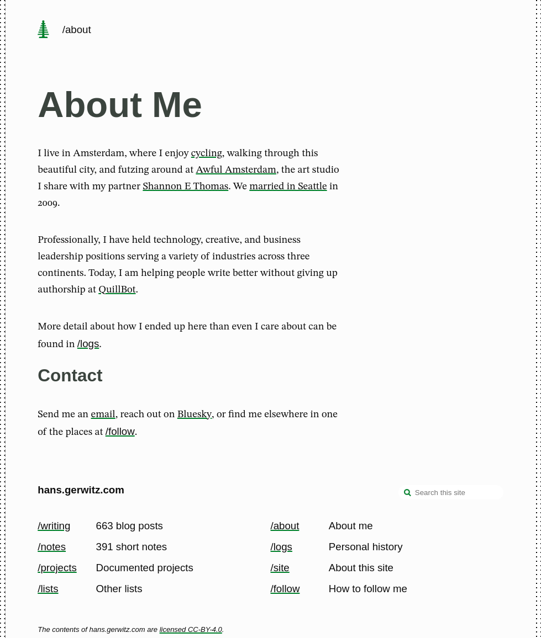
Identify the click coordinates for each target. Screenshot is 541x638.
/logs (88, 343)
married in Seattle (288, 187)
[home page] (43, 30)
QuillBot (116, 290)
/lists (48, 588)
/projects (57, 567)
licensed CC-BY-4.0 (191, 629)
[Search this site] (450, 492)
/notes (52, 546)
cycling (206, 153)
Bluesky (194, 414)
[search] (408, 493)
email (103, 414)
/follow (120, 431)
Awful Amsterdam (236, 170)
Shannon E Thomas (185, 187)
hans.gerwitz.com (81, 490)
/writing (54, 525)
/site (280, 567)
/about (285, 525)
